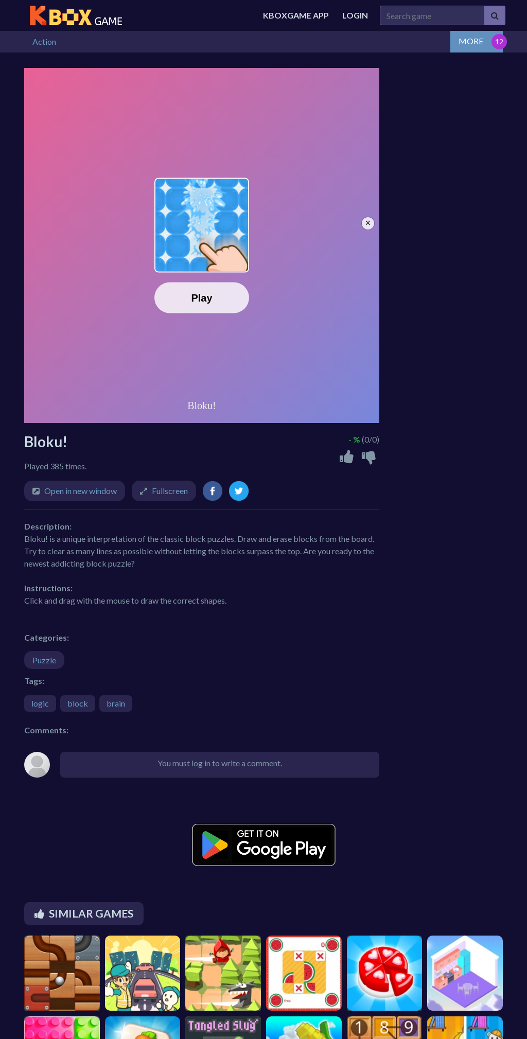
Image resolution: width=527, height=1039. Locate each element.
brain (116, 703)
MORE (471, 41)
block (77, 703)
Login (355, 15)
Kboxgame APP (296, 15)
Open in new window (80, 491)
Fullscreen (170, 491)
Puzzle (44, 660)
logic (40, 703)
